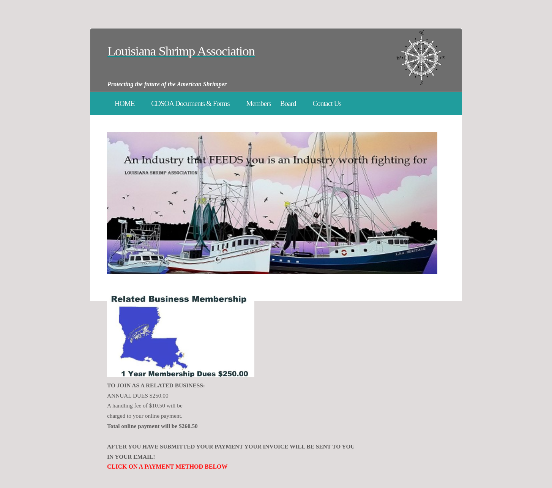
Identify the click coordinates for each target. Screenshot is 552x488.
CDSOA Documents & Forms (190, 103)
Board (288, 103)
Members (258, 103)
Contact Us (326, 103)
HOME (124, 103)
